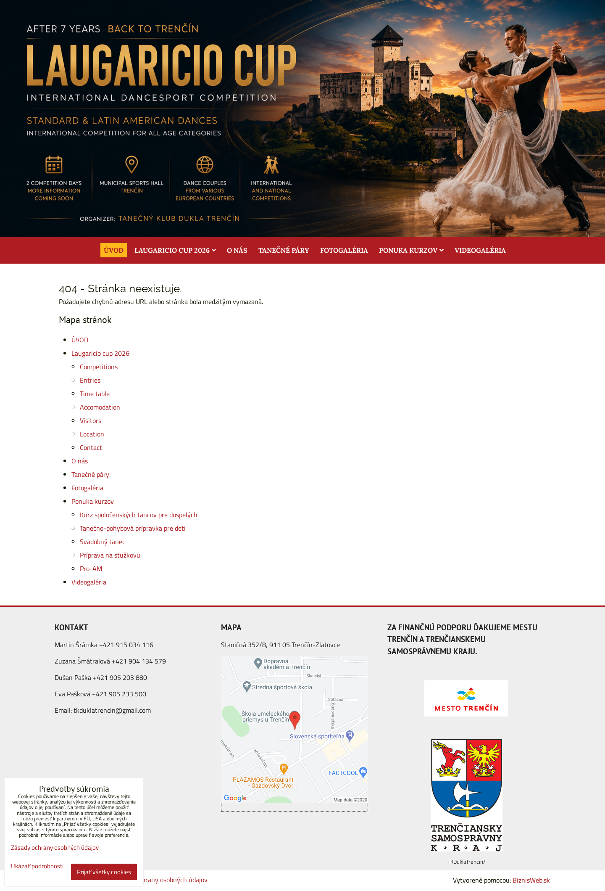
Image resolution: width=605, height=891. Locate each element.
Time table (95, 394)
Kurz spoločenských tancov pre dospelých (138, 515)
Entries (90, 380)
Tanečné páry (283, 250)
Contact (91, 447)
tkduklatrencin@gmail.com (112, 710)
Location (92, 434)
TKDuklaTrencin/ (466, 861)
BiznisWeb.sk (531, 880)
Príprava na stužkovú (110, 555)
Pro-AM (91, 568)
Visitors (90, 420)
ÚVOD (114, 250)
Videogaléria (480, 250)
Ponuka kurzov (411, 250)
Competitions (99, 367)
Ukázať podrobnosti (37, 866)
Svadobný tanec (102, 542)
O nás (237, 250)
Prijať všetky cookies (104, 872)
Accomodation (100, 407)
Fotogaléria (344, 250)
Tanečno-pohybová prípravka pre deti (133, 528)
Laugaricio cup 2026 (175, 250)
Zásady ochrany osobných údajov (160, 880)
